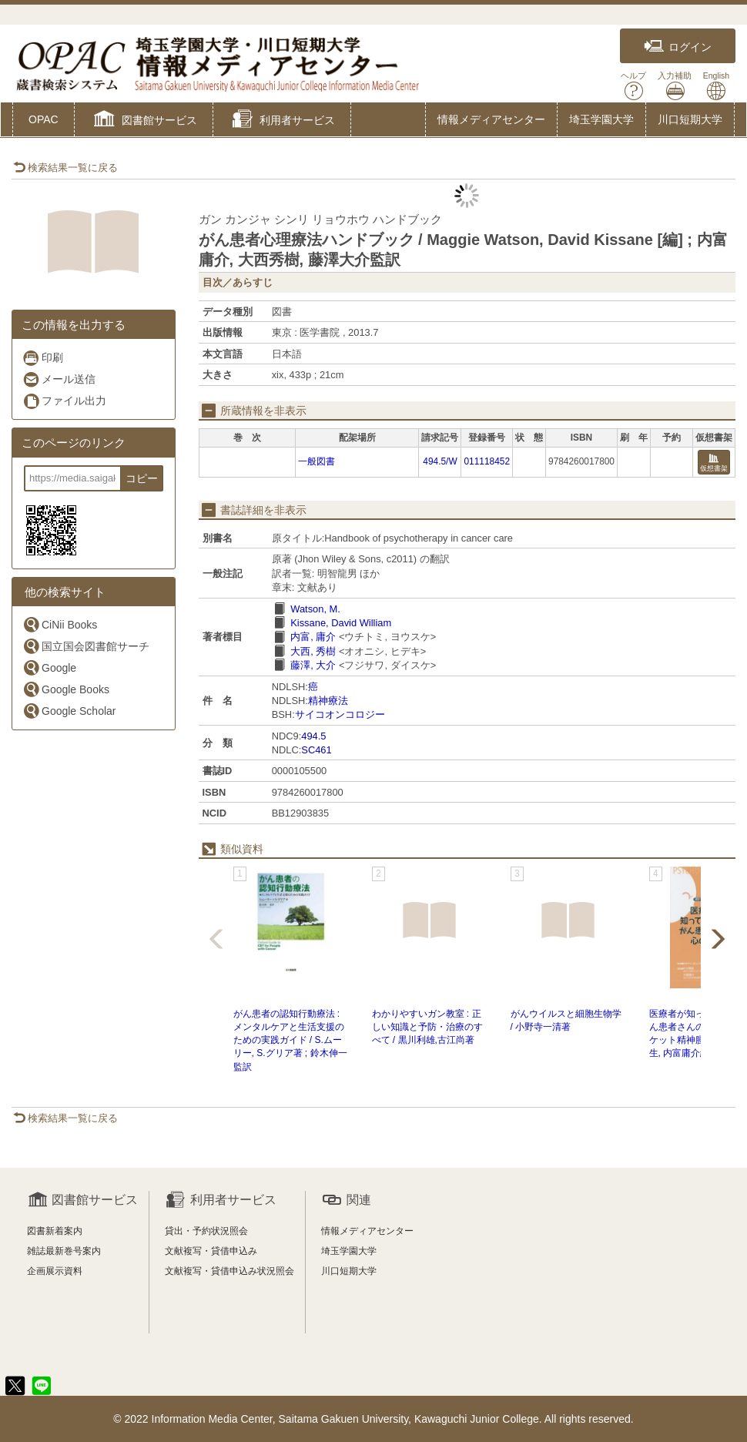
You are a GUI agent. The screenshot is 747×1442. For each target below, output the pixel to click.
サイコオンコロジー (340, 714)
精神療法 (328, 700)
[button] (144, 120)
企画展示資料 (54, 1271)
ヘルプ (633, 86)
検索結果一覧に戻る (65, 167)
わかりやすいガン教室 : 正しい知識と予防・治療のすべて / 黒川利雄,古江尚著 (427, 1026)
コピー (142, 478)
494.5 (313, 736)
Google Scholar (69, 711)
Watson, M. (315, 609)
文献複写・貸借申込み (211, 1251)
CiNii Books (59, 624)
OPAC (43, 119)
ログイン (678, 46)
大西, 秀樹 (313, 651)
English (716, 86)
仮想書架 (714, 463)
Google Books (65, 689)
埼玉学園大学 (601, 119)
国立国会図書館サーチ (85, 646)
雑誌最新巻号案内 (64, 1251)
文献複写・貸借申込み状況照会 (229, 1271)
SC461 (316, 750)
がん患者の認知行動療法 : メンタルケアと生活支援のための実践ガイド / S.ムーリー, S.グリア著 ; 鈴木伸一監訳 (290, 1040)
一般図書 (316, 461)
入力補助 (675, 86)
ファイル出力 (64, 401)
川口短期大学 (690, 119)
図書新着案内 (54, 1231)
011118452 (487, 461)
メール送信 (58, 379)
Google (49, 667)
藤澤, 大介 (313, 665)
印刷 (42, 358)
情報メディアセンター (491, 119)
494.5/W (440, 461)
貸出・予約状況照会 (206, 1231)
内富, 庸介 (313, 636)
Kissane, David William (340, 623)
